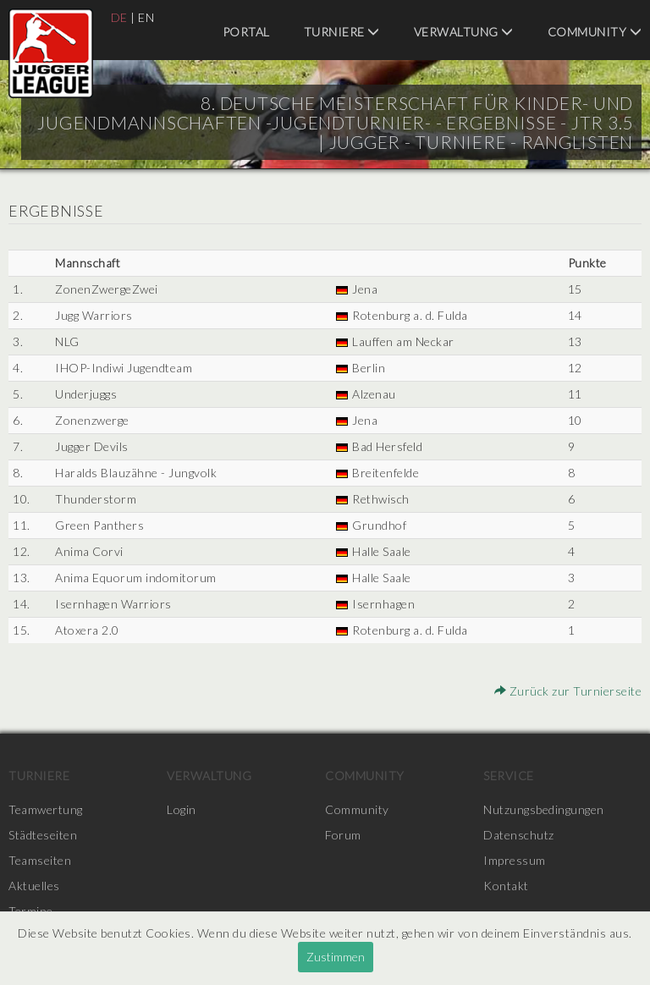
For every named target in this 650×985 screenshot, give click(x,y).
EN (146, 17)
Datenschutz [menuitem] (518, 835)
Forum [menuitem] (343, 835)
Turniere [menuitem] (342, 32)
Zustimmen (335, 956)
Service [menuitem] (508, 775)
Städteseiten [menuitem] (42, 835)
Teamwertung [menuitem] (45, 809)
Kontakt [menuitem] (506, 885)
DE (119, 17)
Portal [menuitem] (246, 32)
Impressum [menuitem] (514, 860)
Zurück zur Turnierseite (568, 691)
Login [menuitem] (181, 809)
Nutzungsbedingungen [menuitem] (543, 809)
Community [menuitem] (595, 32)
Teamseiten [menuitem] (39, 860)
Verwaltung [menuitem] (464, 32)
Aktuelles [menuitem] (34, 885)
